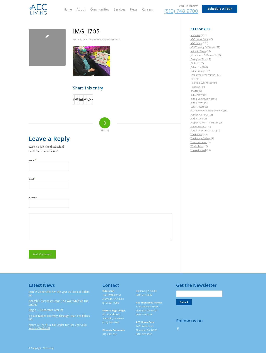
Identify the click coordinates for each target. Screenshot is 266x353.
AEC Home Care (199, 39)
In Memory (196, 94)
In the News (197, 102)
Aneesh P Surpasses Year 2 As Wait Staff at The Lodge (58, 302)
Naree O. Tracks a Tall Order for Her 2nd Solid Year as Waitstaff (58, 326)
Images (194, 90)
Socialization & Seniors (203, 130)
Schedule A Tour (219, 9)
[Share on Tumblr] (82, 99)
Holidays (195, 87)
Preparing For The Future (204, 122)
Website (33, 197)
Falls (192, 79)
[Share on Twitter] (76, 99)
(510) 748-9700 (181, 11)
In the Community (200, 98)
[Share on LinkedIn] (80, 99)
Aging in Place (198, 51)
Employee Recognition (202, 75)
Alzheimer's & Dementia (203, 55)
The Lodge (196, 134)
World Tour (196, 146)
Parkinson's (196, 118)
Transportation (198, 142)
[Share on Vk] (85, 99)
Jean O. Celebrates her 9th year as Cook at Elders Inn (59, 293)
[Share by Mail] (91, 99)
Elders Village (197, 71)
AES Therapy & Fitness (202, 47)
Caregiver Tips (198, 59)
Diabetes (195, 63)
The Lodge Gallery (200, 138)
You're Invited (198, 150)
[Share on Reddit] (88, 99)
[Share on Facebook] (73, 99)
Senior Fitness (198, 126)
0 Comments (95, 39)
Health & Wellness (200, 82)
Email (32, 179)
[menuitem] (67, 9)
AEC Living (196, 43)
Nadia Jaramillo (113, 39)
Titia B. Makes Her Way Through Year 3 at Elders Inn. (59, 317)
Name (32, 160)
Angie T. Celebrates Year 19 (46, 310)
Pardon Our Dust (199, 114)
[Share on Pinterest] (78, 99)
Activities (195, 35)
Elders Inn (196, 67)
